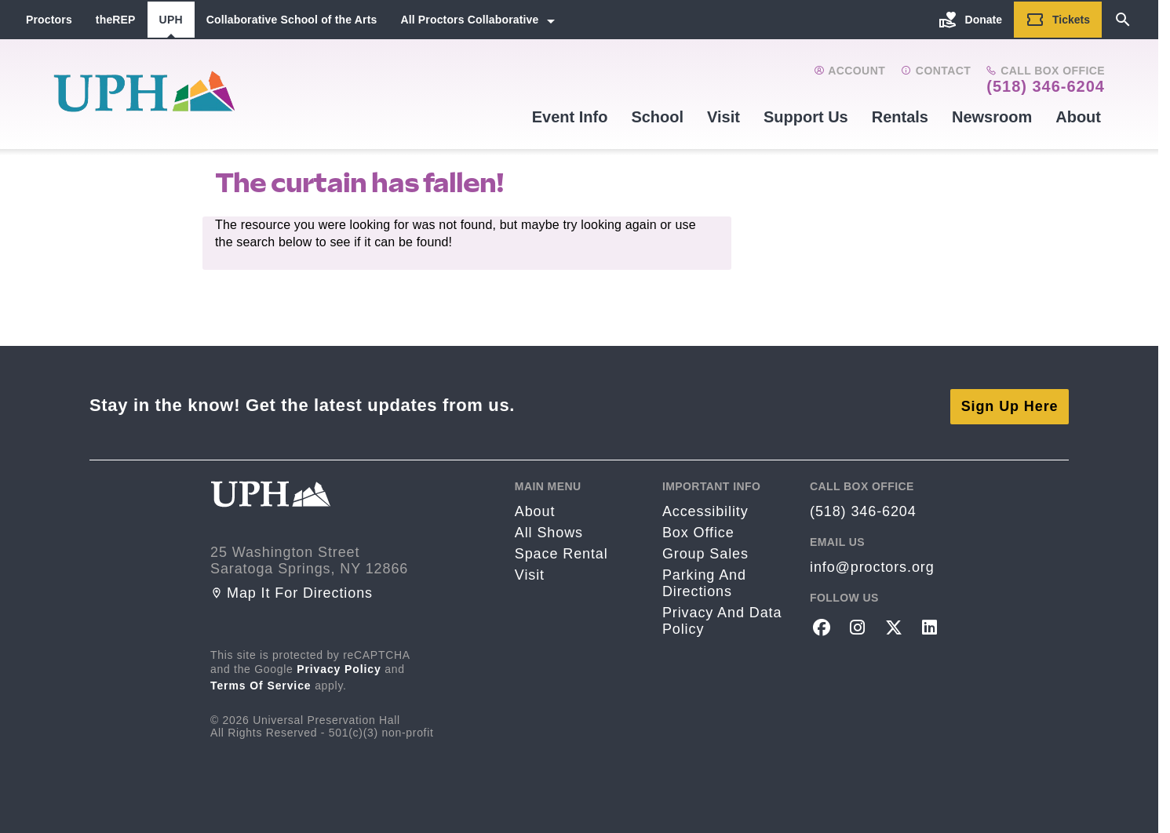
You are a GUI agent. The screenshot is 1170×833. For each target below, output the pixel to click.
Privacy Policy (339, 665)
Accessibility (705, 507)
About (1078, 116)
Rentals (900, 116)
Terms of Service (261, 681)
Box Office (698, 529)
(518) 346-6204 (1045, 86)
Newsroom (992, 116)
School (657, 116)
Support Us (806, 116)
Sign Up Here (1010, 402)
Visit (723, 116)
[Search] (1123, 20)
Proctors (49, 19)
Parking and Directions (704, 579)
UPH (171, 19)
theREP (116, 19)
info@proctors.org (872, 563)
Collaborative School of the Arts (291, 19)
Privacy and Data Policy (722, 617)
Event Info (570, 116)
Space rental (561, 550)
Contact (936, 70)
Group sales (705, 550)
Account (849, 70)
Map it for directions (291, 589)
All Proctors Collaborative (469, 19)
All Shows (549, 529)
